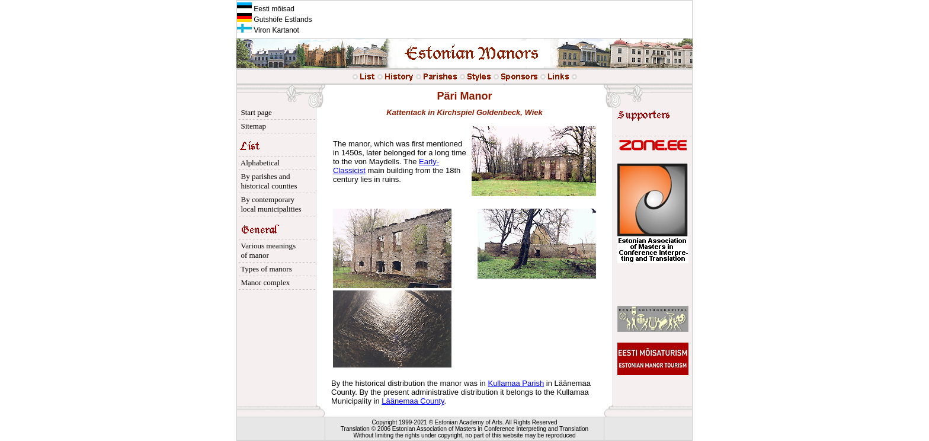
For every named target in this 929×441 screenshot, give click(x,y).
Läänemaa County (413, 401)
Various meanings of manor (266, 250)
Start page (254, 112)
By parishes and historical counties (267, 181)
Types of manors (264, 268)
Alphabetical (258, 162)
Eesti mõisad (265, 9)
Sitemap (251, 126)
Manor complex (263, 282)
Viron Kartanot (268, 30)
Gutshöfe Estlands (274, 19)
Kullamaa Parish (516, 383)
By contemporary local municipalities (269, 204)
